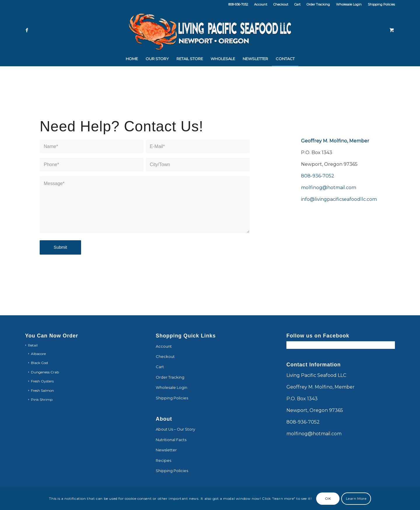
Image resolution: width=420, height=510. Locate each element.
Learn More (356, 498)
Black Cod (39, 363)
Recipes (163, 460)
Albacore (38, 353)
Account (260, 4)
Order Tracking (318, 4)
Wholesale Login (349, 4)
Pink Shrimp (41, 399)
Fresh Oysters (42, 381)
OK (328, 498)
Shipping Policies (381, 4)
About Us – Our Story (175, 429)
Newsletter (166, 450)
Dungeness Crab (45, 372)
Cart (297, 4)
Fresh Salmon (42, 390)
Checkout (280, 4)
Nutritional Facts (171, 439)
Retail (33, 345)
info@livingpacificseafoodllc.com (339, 200)
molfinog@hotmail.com (328, 188)
